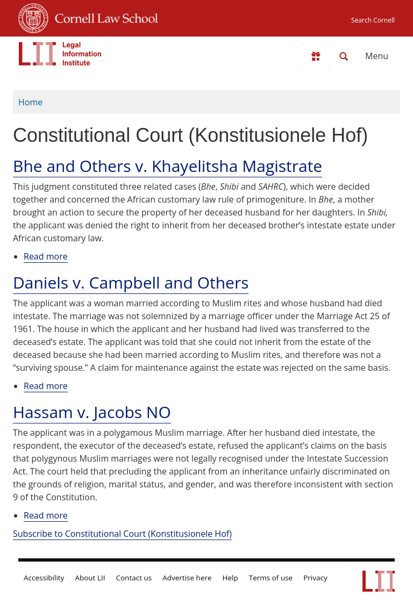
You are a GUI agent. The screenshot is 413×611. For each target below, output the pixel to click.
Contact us (134, 578)
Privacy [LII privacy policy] (315, 578)
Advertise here (186, 578)
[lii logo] (60, 53)
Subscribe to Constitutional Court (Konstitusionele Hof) (122, 534)
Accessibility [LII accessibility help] (44, 578)
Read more (46, 256)
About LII (90, 578)
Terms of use (271, 578)
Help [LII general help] (230, 578)
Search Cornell (373, 20)
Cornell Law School (103, 16)
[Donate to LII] (316, 56)
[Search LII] (344, 56)
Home (30, 102)
